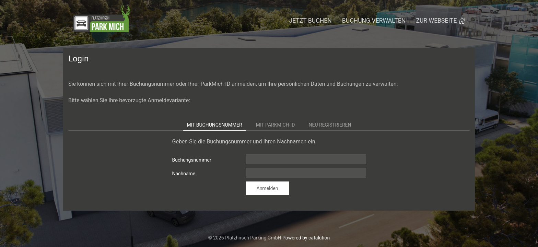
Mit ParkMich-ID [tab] (275, 125)
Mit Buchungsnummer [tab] (214, 125)
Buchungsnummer (191, 160)
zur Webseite (440, 20)
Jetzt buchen (310, 20)
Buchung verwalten (374, 20)
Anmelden (267, 188)
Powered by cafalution (306, 237)
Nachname (184, 173)
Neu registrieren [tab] (330, 125)
